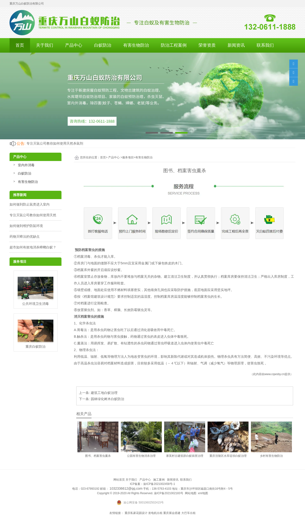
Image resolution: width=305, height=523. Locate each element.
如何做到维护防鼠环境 (26, 226)
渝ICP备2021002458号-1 (159, 484)
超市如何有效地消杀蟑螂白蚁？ (33, 247)
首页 (19, 45)
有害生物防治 (136, 45)
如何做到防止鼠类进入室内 (30, 204)
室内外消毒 (26, 165)
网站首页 (119, 479)
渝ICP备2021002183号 (168, 493)
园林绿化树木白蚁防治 (107, 399)
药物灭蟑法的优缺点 (25, 236)
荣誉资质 (207, 45)
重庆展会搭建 (171, 513)
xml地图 (203, 493)
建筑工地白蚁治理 (104, 393)
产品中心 (73, 45)
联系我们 (265, 45)
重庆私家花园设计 (136, 513)
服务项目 (128, 157)
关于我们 (44, 45)
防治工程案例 (174, 45)
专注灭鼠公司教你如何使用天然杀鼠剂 (54, 143)
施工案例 (159, 479)
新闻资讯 (236, 45)
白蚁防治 (102, 45)
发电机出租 (155, 513)
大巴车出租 (188, 513)
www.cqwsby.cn (274, 374)
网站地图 (190, 493)
